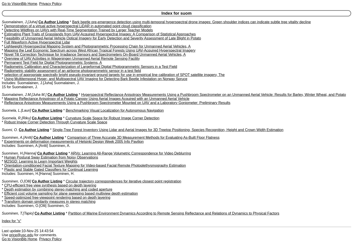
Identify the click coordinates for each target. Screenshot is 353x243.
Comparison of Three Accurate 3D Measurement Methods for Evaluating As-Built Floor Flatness (143, 137)
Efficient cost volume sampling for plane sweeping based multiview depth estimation (71, 193)
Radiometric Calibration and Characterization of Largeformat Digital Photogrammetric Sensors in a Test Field (90, 67)
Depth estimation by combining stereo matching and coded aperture (58, 189)
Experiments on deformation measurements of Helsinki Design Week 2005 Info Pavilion (74, 141)
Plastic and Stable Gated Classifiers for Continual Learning (51, 169)
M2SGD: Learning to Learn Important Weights (40, 161)
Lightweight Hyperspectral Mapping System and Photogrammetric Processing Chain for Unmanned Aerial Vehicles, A (97, 46)
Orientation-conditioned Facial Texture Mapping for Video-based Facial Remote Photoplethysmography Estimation (95, 165)
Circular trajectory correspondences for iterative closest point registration (123, 181)
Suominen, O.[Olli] (16, 181)
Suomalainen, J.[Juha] (19, 22)
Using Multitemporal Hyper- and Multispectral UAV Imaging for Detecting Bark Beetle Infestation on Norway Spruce (95, 79)
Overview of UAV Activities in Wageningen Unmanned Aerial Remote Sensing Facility (72, 58)
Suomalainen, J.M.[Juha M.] (24, 95)
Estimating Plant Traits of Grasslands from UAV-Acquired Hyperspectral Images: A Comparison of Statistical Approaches (100, 34)
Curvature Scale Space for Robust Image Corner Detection (112, 118)
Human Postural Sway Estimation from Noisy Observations (51, 157)
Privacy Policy (50, 4)
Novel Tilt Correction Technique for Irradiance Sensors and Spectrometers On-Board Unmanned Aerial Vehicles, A (95, 54)
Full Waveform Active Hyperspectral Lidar (37, 42)
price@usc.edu (21, 235)
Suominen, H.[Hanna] (19, 153)
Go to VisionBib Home (19, 4)
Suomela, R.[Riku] (16, 118)
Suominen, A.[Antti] (17, 137)
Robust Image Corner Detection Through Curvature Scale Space (55, 122)
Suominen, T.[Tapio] (18, 213)
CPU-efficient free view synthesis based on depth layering (50, 185)
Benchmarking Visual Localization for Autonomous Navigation (115, 110)
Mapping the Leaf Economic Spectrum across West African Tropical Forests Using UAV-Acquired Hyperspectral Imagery (100, 50)
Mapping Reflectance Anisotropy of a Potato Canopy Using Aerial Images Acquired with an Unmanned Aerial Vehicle (97, 99)
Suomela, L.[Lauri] (16, 110)
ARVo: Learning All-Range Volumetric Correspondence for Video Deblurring (131, 153)
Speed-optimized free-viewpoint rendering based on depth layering (57, 197)
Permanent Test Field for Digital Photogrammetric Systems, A (53, 63)
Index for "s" (11, 221)
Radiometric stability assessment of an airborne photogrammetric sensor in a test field (72, 71)
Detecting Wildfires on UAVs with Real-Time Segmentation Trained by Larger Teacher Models (78, 30)
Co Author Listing (53, 22)
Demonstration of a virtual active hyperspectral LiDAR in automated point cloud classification (78, 26)
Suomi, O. (10, 130)
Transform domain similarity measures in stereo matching (49, 202)
